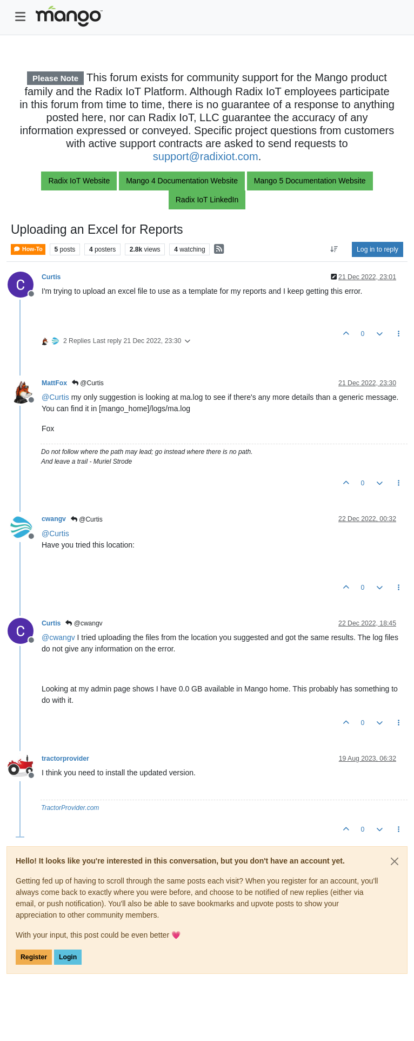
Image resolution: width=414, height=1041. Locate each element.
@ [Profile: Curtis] (55, 397)
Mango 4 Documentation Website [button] (182, 180)
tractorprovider (65, 758)
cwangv (54, 519)
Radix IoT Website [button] (79, 180)
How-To (28, 249)
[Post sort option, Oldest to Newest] (334, 249)
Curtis (51, 277)
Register (34, 957)
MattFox (54, 383)
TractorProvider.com (70, 808)
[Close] (394, 861)
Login (68, 957)
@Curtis (88, 383)
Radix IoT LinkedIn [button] (207, 199)
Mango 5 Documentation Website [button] (310, 180)
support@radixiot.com (205, 156)
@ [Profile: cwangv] (58, 637)
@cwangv (83, 623)
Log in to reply (377, 249)
